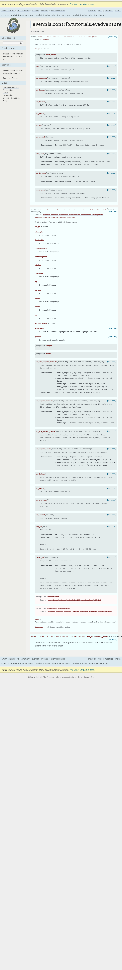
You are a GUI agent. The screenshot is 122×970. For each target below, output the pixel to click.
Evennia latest (8, 10)
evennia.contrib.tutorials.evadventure (43, 15)
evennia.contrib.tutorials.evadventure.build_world (13, 56)
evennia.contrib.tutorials (12, 15)
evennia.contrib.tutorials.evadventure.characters (85, 15)
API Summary (23, 10)
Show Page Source (10, 78)
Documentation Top (11, 87)
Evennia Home (8, 90)
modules (109, 10)
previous (92, 10)
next (100, 10)
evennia (35, 10)
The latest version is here (82, 4)
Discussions (15, 98)
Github (5, 93)
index (118, 10)
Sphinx (86, 677)
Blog (5, 100)
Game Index (8, 95)
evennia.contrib (58, 10)
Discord (6, 98)
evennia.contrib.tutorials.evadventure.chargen (13, 71)
